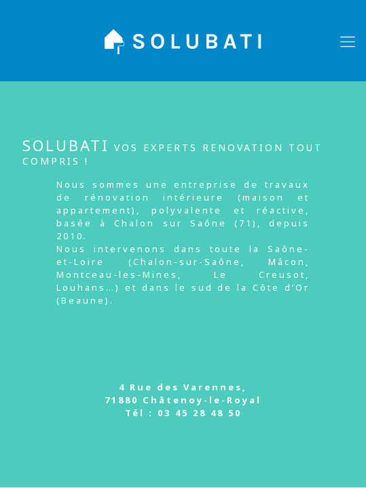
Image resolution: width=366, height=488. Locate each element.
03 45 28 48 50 (200, 413)
